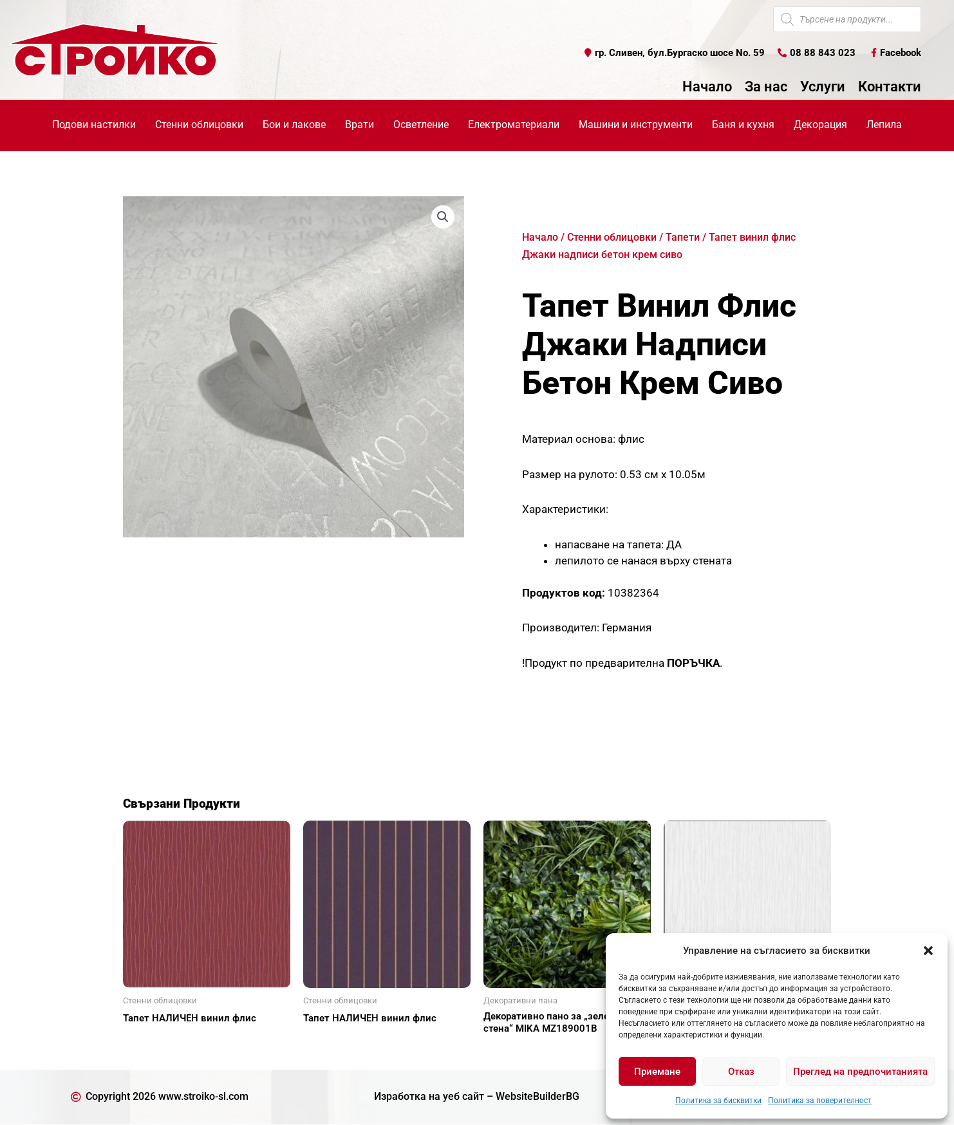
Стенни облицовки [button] (199, 124)
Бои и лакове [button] (294, 124)
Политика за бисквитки (718, 1100)
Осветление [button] (421, 124)
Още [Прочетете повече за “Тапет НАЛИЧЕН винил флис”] (148, 1040)
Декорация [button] (820, 124)
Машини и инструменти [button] (636, 124)
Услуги (822, 86)
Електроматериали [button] (513, 124)
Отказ (741, 1071)
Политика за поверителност (820, 1100)
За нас (766, 86)
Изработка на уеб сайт (429, 1097)
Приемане (657, 1071)
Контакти (889, 86)
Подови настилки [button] (94, 124)
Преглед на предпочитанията (860, 1071)
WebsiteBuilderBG (537, 1097)
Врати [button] (359, 124)
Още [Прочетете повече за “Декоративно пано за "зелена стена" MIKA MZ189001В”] (509, 1051)
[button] (928, 950)
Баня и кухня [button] (743, 124)
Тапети (683, 237)
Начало (707, 86)
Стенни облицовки (612, 237)
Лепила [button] (884, 124)
